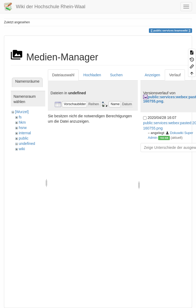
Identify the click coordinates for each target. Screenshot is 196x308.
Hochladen (92, 75)
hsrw (23, 128)
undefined (27, 143)
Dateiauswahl (63, 75)
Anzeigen (152, 75)
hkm (22, 122)
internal (25, 133)
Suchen (116, 75)
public (24, 138)
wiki (22, 149)
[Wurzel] (22, 112)
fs (20, 117)
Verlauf (175, 75)
